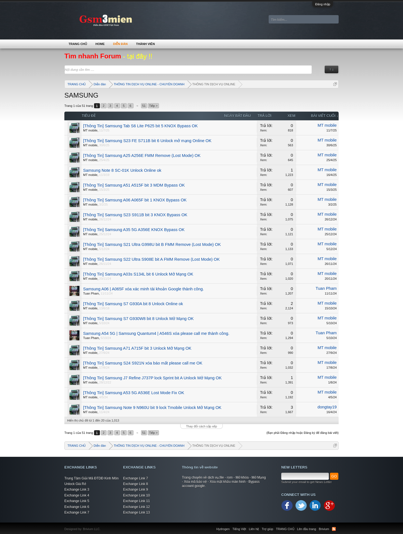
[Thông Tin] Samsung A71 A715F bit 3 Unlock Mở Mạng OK (137, 348)
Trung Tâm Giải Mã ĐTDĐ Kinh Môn (91, 478)
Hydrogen (223, 529)
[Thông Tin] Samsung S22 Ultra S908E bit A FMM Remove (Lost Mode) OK (151, 259)
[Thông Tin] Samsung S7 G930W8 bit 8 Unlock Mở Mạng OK (138, 318)
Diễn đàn (120, 44)
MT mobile (90, 130)
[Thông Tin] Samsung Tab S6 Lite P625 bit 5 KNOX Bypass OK (140, 126)
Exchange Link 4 (76, 495)
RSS (334, 529)
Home (100, 44)
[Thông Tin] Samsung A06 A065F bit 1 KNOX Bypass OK (135, 200)
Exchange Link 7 (76, 512)
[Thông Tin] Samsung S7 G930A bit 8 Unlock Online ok (133, 304)
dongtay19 (327, 407)
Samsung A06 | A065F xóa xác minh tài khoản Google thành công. (143, 289)
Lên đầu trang (306, 529)
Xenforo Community (103, 525)
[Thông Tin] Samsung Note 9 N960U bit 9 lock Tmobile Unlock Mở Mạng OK (152, 407)
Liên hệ (254, 529)
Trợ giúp (267, 529)
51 (144, 105)
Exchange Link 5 (76, 501)
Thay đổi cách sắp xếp (201, 426)
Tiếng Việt (239, 529)
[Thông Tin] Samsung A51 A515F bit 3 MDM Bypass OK (134, 185)
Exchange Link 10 (136, 495)
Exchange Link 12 (136, 507)
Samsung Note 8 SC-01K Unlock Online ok (122, 170)
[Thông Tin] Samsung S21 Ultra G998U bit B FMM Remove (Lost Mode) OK (152, 244)
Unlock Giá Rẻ (75, 484)
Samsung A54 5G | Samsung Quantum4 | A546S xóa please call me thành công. (156, 333)
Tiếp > (153, 105)
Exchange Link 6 (76, 507)
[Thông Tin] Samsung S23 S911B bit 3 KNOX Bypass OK (135, 215)
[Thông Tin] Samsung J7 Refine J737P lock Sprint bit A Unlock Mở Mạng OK (152, 378)
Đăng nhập (322, 4)
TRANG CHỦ (78, 44)
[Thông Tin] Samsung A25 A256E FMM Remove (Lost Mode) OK (142, 155)
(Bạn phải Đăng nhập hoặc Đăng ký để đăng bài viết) (302, 432)
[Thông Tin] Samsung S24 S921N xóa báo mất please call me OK (142, 363)
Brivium (324, 529)
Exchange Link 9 (135, 489)
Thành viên (145, 44)
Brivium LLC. (91, 529)
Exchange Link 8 (135, 484)
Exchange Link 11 (136, 501)
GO (334, 476)
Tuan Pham (91, 293)
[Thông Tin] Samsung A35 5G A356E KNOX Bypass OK (134, 229)
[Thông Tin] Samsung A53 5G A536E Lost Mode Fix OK (133, 392)
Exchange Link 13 (136, 512)
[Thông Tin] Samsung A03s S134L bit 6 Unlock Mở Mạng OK (138, 274)
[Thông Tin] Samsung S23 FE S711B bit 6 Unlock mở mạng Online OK (147, 140)
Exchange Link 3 (76, 489)
